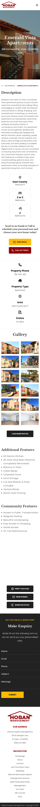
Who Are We (20, 789)
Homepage (20, 756)
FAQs (20, 793)
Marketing (20, 771)
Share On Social (20, 605)
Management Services (20, 778)
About (20, 760)
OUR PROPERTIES (8, 86)
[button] (37, 5)
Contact (20, 763)
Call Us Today (20, 250)
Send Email (20, 242)
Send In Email (20, 597)
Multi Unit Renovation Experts (20, 774)
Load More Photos (20, 434)
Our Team (20, 785)
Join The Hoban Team (20, 767)
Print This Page (20, 589)
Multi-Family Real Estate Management (20, 782)
